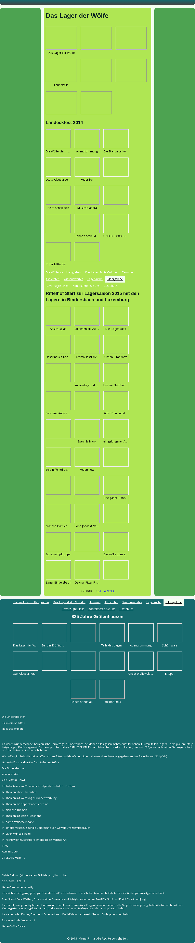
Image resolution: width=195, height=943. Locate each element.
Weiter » (109, 591)
